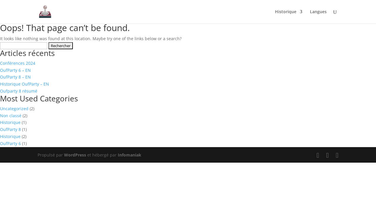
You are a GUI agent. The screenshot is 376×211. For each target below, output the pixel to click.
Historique (285, 12)
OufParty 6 (10, 143)
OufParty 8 (10, 129)
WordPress (75, 155)
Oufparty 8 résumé (18, 91)
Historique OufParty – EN (24, 84)
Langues (318, 12)
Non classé (10, 115)
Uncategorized (14, 108)
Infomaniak (129, 155)
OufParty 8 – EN (15, 77)
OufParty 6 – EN (15, 70)
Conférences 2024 (17, 63)
